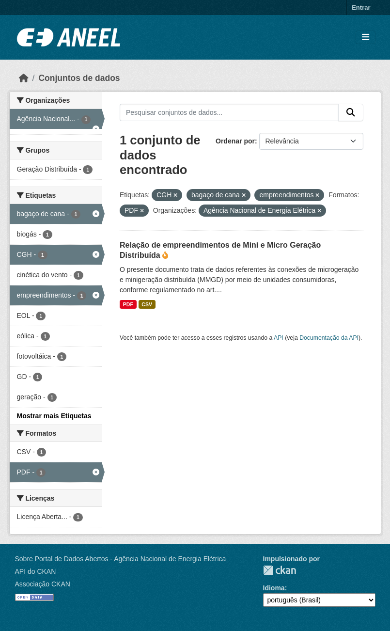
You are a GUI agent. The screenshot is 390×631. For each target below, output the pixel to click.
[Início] (24, 78)
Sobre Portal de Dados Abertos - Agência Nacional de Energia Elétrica (120, 559)
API (278, 337)
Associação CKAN (42, 584)
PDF (128, 304)
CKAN (279, 570)
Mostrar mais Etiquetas (54, 416)
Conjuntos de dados (79, 78)
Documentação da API (329, 337)
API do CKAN (35, 571)
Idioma (274, 588)
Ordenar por (235, 141)
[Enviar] (350, 112)
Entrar (361, 7)
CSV (146, 304)
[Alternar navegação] (365, 38)
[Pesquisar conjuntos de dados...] (229, 112)
